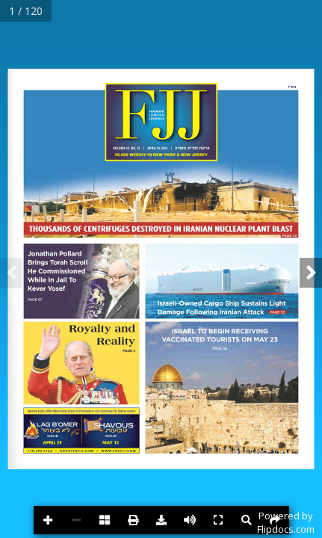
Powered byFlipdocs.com (286, 522)
